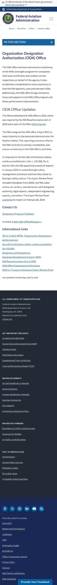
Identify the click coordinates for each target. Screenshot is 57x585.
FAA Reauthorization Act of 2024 (19, 261)
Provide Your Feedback (35, 582)
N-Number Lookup (10, 468)
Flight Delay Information (12, 355)
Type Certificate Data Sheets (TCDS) (18, 366)
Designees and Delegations (16, 252)
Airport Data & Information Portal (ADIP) (19, 343)
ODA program (39, 124)
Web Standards (9, 579)
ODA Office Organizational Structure (21, 265)
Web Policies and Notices (13, 573)
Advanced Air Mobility (12, 434)
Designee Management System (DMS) (21, 257)
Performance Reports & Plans (15, 411)
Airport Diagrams (9, 389)
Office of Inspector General (14, 556)
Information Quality (10, 545)
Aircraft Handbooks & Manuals (15, 383)
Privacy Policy (8, 562)
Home (11, 28)
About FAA (21, 28)
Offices (32, 28)
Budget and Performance (13, 528)
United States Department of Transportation (24, 9)
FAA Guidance (8, 405)
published (7, 199)
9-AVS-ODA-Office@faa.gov (27, 221)
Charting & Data (9, 349)
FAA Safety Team (9, 473)
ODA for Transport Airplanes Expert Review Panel (28, 269)
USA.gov (6, 567)
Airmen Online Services (12, 462)
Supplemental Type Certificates (16, 360)
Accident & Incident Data (13, 338)
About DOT (7, 523)
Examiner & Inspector (11, 400)
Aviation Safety (44, 28)
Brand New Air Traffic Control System (18, 428)
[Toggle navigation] (51, 19)
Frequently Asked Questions (15, 479)
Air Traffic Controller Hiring (14, 439)
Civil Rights (7, 534)
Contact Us (7, 319)
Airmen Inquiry (8, 456)
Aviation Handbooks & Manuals (15, 394)
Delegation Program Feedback (18, 213)
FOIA (4, 539)
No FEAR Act (7, 551)
